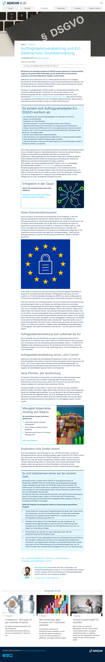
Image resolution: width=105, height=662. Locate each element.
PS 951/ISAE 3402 (48, 165)
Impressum (42, 650)
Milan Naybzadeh (43, 58)
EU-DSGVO (49, 561)
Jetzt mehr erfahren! (29, 440)
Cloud (10, 8)
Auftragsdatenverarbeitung (34, 558)
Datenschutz (49, 558)
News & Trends (94, 8)
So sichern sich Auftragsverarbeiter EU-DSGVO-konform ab (41, 66)
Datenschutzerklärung (29, 650)
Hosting (27, 8)
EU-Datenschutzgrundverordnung (33, 561)
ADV (23, 558)
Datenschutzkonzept (62, 558)
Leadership (61, 8)
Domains (78, 8)
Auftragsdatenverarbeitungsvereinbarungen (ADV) (48, 97)
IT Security (44, 8)
